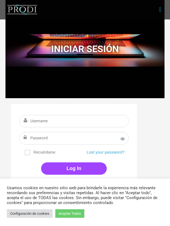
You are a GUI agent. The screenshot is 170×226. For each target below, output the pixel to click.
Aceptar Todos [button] (70, 213)
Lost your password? (106, 152)
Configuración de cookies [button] (29, 213)
